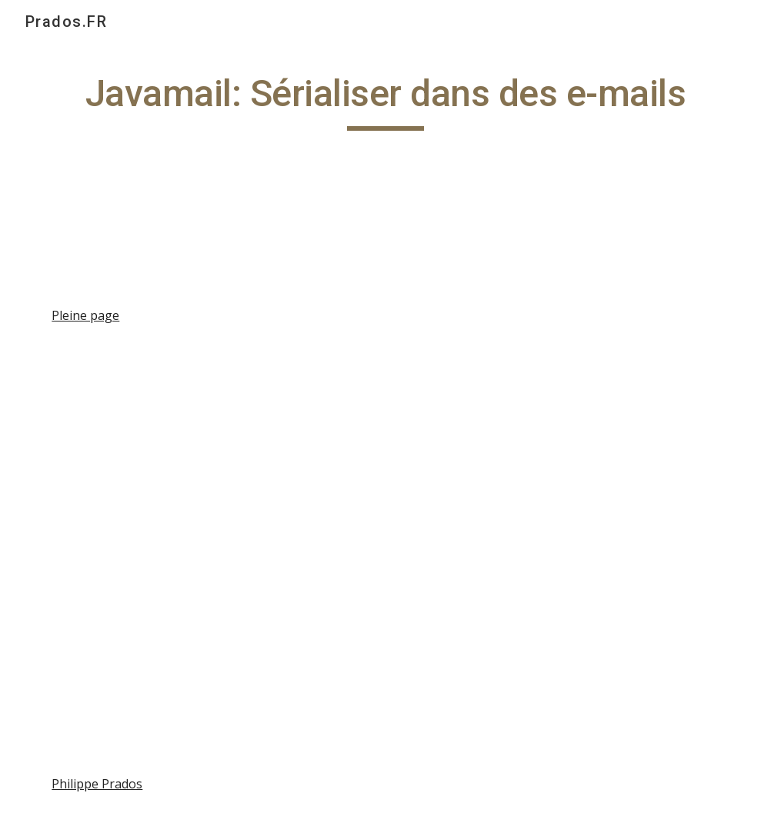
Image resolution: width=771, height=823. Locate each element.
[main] (385, 101)
